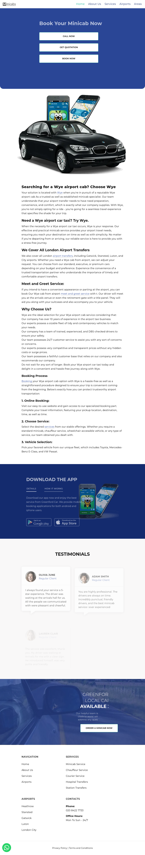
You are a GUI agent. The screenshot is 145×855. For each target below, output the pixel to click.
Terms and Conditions (81, 848)
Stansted (27, 812)
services (49, 426)
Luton (25, 824)
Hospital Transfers (77, 782)
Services (27, 776)
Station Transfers (76, 787)
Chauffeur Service (77, 770)
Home (25, 764)
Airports (26, 782)
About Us (27, 770)
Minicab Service (75, 764)
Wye (60, 192)
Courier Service (75, 776)
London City (29, 830)
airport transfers (63, 256)
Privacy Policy (59, 848)
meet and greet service (75, 293)
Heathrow (28, 806)
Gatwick (27, 818)
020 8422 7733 (74, 810)
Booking (27, 381)
